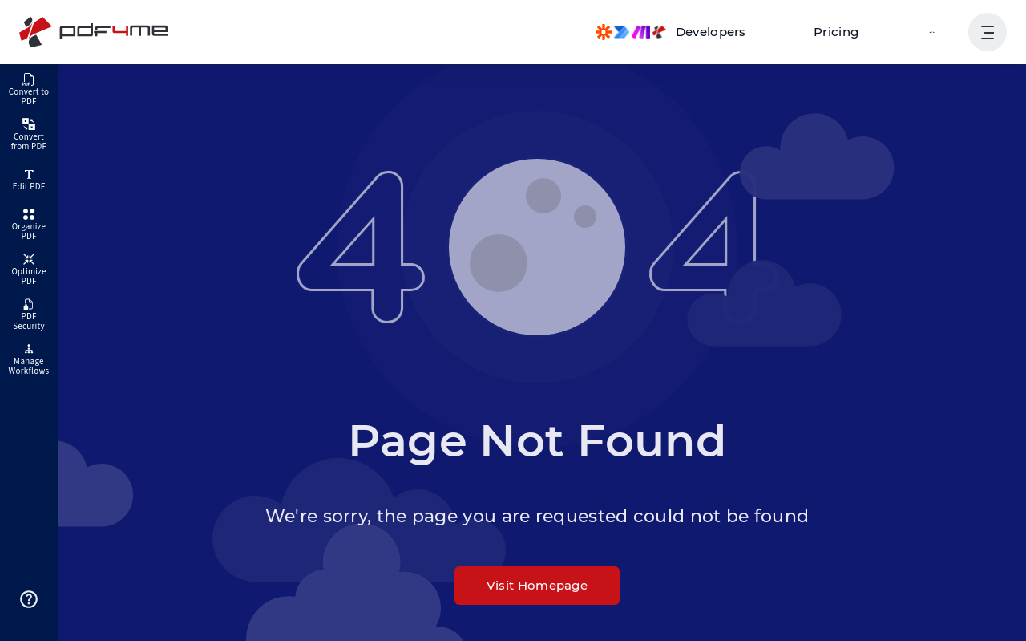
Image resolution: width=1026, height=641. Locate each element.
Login (934, 32)
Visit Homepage (537, 585)
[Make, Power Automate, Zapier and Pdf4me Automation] (687, 32)
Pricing (845, 32)
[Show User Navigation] (987, 32)
